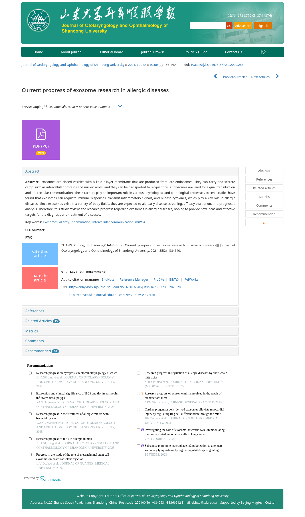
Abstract (32, 171)
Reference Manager (134, 279)
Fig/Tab (263, 26)
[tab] (130, 171)
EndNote (108, 279)
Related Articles (42, 320)
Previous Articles (228, 77)
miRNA (140, 222)
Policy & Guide (196, 52)
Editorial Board (111, 52)
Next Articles (267, 77)
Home (38, 52)
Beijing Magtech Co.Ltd (258, 502)
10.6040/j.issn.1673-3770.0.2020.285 (217, 64)
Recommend (95, 272)
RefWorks (191, 279)
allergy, (65, 222)
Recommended (42, 350)
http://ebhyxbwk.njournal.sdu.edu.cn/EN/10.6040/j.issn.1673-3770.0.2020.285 (125, 287)
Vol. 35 (142, 64)
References (34, 310)
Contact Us (233, 52)
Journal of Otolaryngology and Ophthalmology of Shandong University (73, 64)
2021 (131, 64)
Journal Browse (154, 52)
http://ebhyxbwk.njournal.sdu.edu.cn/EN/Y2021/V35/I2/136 (112, 295)
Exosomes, (51, 222)
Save (73, 272)
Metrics (31, 331)
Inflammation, (81, 222)
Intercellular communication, (113, 222)
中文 (263, 52)
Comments (34, 340)
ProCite (159, 279)
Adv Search (243, 26)
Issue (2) (156, 64)
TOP (264, 223)
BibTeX (174, 279)
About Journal (71, 52)
